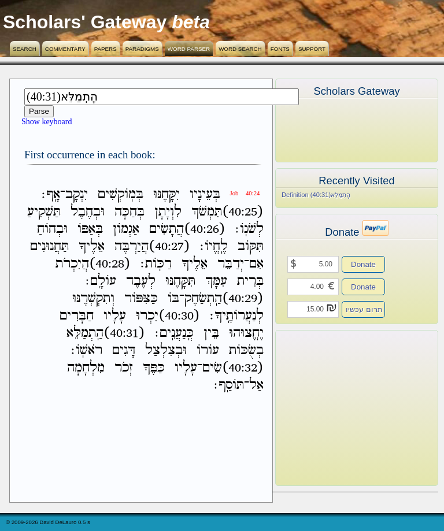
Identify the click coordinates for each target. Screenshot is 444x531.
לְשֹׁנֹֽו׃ (249, 229)
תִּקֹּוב (251, 246)
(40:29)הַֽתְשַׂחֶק (224, 298)
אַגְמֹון (126, 229)
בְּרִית (250, 281)
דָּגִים (123, 350)
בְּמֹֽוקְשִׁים (120, 194)
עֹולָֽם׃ (101, 281)
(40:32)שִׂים (233, 368)
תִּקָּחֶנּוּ (180, 281)
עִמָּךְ (216, 281)
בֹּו (173, 298)
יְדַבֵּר (230, 264)
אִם (256, 264)
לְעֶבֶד (141, 281)
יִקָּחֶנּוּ (166, 194)
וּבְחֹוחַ (52, 229)
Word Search (240, 49)
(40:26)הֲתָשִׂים (187, 229)
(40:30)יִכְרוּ (168, 316)
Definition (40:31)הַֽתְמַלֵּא (316, 194)
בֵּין (211, 333)
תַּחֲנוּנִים (49, 246)
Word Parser (189, 49)
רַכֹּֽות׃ (156, 264)
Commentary (65, 49)
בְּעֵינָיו (205, 194)
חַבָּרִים (77, 316)
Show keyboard (46, 121)
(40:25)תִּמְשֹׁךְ (227, 212)
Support (311, 49)
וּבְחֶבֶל (88, 212)
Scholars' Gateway (84, 22)
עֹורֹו (208, 350)
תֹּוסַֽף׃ (229, 385)
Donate (363, 264)
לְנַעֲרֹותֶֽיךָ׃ (237, 316)
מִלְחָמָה (86, 368)
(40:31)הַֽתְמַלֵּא (105, 333)
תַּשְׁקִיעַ (44, 212)
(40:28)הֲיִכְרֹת (93, 264)
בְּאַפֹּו (90, 229)
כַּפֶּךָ (154, 368)
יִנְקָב (76, 194)
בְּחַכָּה (129, 212)
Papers (105, 49)
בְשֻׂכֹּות (246, 350)
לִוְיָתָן (168, 212)
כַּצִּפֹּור (141, 298)
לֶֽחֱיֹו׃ (214, 246)
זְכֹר (123, 368)
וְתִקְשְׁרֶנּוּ (93, 298)
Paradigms (142, 49)
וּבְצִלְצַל (166, 350)
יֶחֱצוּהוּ (246, 333)
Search (24, 49)
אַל (256, 385)
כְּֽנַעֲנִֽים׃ (174, 333)
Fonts (280, 49)
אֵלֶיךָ (92, 246)
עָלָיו (114, 316)
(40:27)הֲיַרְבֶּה (152, 246)
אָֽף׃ (51, 194)
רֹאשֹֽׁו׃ (86, 350)
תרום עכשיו (364, 309)
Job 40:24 (245, 193)
